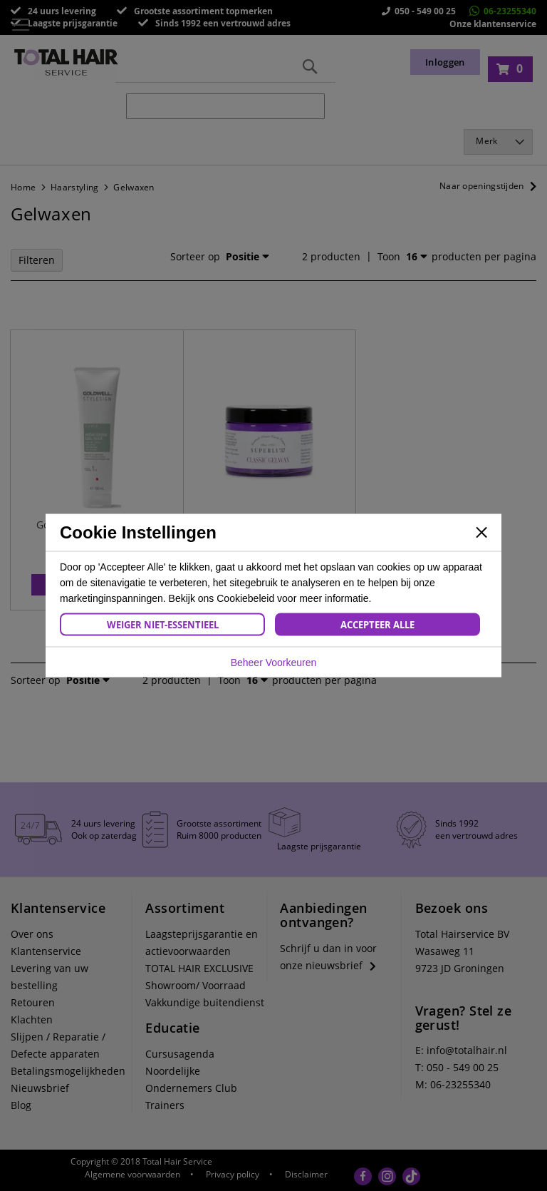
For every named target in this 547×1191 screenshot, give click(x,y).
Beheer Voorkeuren (274, 662)
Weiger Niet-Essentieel (163, 624)
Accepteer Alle (377, 624)
